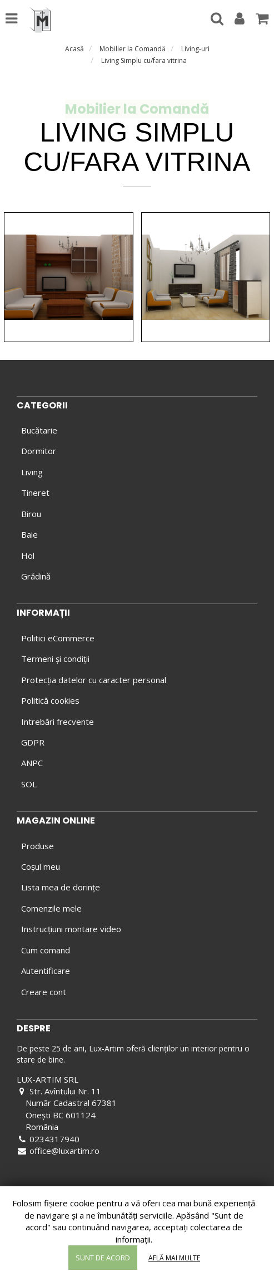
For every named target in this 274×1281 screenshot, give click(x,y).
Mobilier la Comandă (132, 48)
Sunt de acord (103, 1258)
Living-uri (195, 48)
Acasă (74, 48)
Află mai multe (174, 1258)
